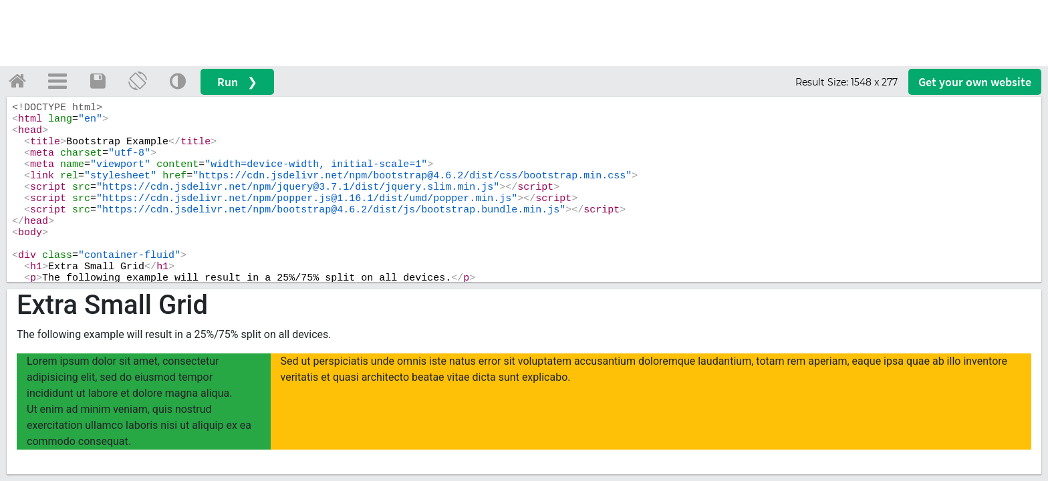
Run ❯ (237, 82)
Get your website (974, 82)
